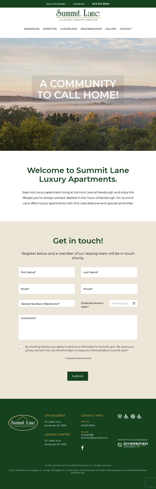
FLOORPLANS (68, 28)
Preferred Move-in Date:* (92, 305)
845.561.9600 (100, 4)
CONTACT (126, 28)
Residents (79, 4)
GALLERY (111, 28)
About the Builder (56, 4)
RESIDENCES (31, 28)
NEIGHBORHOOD (91, 28)
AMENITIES (50, 28)
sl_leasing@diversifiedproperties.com (96, 436)
